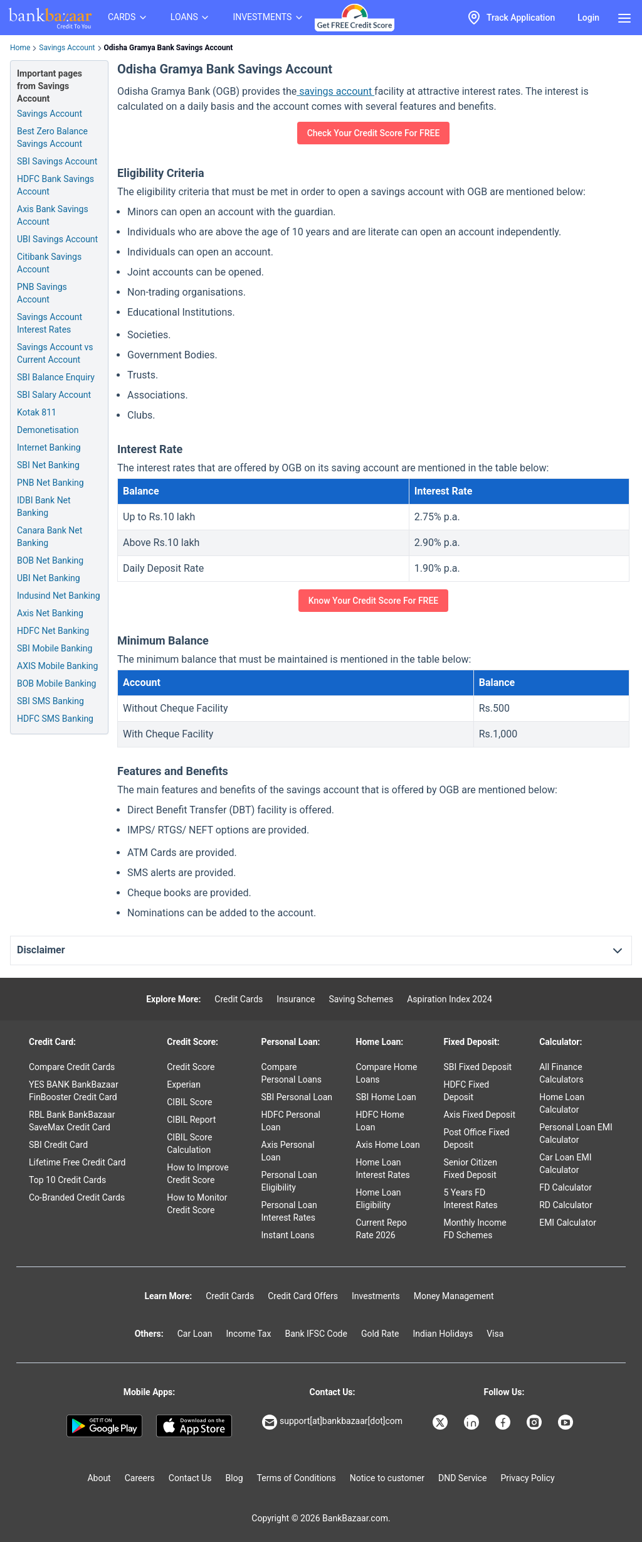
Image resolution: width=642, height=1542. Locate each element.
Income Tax (248, 1334)
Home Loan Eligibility (378, 1198)
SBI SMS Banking (50, 701)
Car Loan (195, 1334)
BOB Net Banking (50, 560)
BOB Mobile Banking (57, 683)
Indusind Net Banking (58, 596)
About (98, 1478)
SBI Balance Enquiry (56, 377)
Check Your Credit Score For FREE (373, 133)
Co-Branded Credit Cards (77, 1197)
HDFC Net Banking (53, 631)
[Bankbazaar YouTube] (567, 1422)
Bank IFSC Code (316, 1334)
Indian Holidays (443, 1334)
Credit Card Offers (303, 1296)
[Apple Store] (194, 1426)
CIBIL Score (189, 1102)
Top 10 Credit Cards (67, 1180)
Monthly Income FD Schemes (474, 1229)
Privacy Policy (527, 1478)
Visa (495, 1334)
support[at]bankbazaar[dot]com (332, 1422)
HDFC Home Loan (380, 1121)
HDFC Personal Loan (290, 1121)
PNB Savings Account (42, 293)
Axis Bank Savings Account (52, 215)
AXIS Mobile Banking (57, 666)
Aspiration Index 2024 (449, 999)
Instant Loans (288, 1235)
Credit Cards (238, 999)
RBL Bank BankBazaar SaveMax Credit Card (72, 1121)
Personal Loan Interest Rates (289, 1211)
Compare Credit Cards (72, 1067)
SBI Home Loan (386, 1097)
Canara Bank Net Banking (49, 536)
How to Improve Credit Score (197, 1173)
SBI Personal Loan (297, 1097)
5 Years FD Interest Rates (470, 1198)
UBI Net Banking (48, 578)
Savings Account (67, 47)
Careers (140, 1478)
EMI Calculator (567, 1223)
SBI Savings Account (57, 161)
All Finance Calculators (561, 1073)
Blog (234, 1478)
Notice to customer (387, 1478)
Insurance (295, 999)
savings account (335, 91)
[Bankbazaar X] (441, 1422)
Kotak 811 (36, 412)
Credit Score (190, 1067)
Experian (184, 1084)
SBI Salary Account (54, 395)
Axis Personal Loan (288, 1151)
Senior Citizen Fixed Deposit (470, 1168)
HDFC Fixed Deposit (466, 1090)
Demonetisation (48, 430)
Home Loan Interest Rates (383, 1168)
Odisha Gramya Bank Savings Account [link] (168, 47)
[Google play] (104, 1426)
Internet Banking (49, 447)
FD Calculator (565, 1187)
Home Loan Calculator (561, 1103)
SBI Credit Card (58, 1145)
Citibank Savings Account (49, 263)
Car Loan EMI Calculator (565, 1163)
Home (20, 47)
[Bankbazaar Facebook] (504, 1422)
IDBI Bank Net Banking (44, 506)
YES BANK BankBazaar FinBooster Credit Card (73, 1090)
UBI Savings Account (57, 239)
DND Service (462, 1478)
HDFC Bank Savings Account (55, 185)
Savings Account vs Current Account (55, 353)
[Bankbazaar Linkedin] (473, 1422)
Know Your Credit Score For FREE (373, 601)
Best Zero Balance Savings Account (52, 137)
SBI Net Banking (48, 465)
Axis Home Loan (388, 1145)
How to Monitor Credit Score (197, 1203)
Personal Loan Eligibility (289, 1181)
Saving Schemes (361, 999)
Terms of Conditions (296, 1478)
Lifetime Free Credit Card (77, 1162)
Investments (376, 1296)
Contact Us (190, 1478)
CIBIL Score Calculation (189, 1143)
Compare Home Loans (387, 1073)
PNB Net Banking (50, 483)
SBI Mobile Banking (54, 648)
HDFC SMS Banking (55, 719)
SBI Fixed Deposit (477, 1067)
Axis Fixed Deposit (479, 1115)
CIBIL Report (191, 1120)
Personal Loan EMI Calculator (576, 1133)
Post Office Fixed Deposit (476, 1138)
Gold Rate (380, 1334)
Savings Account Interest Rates (49, 323)
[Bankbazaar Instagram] (535, 1422)
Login (588, 18)
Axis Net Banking (50, 613)
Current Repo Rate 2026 (381, 1229)
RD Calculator (565, 1205)
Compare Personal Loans (291, 1073)
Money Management (454, 1296)
